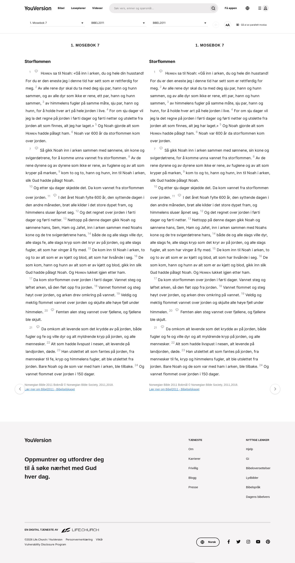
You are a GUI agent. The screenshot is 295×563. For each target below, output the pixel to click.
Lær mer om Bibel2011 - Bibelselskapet (50, 389)
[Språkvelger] (247, 8)
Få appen (231, 8)
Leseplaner (78, 8)
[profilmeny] (262, 8)
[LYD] (216, 25)
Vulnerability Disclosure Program (45, 544)
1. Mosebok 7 (57, 22)
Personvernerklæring (79, 539)
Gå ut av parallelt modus (251, 24)
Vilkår (99, 539)
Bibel (61, 8)
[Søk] (158, 8)
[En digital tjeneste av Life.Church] (147, 528)
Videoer (97, 8)
